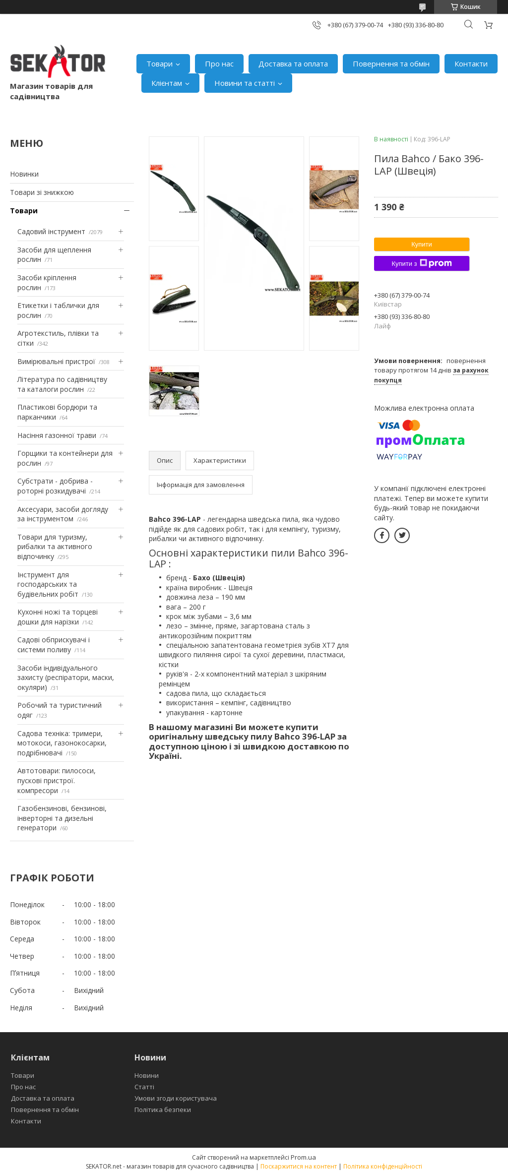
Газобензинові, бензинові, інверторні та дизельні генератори (62, 818)
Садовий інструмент (51, 231)
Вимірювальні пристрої (56, 361)
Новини (146, 1075)
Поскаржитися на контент (298, 1166)
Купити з (421, 263)
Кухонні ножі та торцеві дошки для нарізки (57, 616)
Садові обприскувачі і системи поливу (53, 644)
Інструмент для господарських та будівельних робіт (47, 584)
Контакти (471, 63)
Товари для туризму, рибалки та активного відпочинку (54, 546)
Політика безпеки (162, 1109)
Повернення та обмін (391, 63)
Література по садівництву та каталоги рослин (62, 384)
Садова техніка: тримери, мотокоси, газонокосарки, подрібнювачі (62, 743)
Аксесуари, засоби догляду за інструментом (62, 514)
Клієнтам (166, 83)
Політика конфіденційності (382, 1166)
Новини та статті (244, 83)
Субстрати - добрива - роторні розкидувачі (55, 485)
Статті (144, 1086)
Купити (421, 244)
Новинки (24, 174)
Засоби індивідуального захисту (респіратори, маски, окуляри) (65, 677)
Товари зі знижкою (42, 192)
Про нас (219, 63)
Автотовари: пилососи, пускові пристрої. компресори (56, 780)
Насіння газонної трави (56, 435)
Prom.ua (303, 1157)
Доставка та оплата (293, 63)
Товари (159, 63)
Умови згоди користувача (175, 1098)
